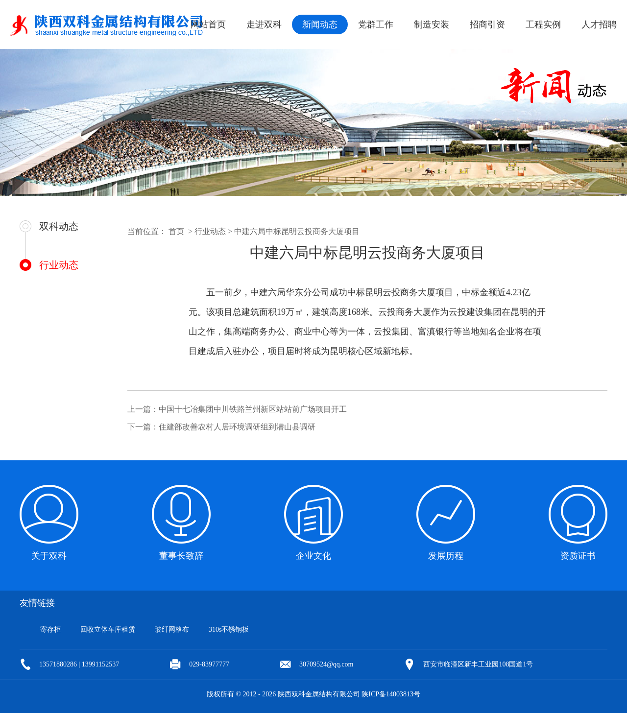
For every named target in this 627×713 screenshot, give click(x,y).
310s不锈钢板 (229, 629)
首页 (176, 231)
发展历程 (445, 556)
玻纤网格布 (172, 629)
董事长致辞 (181, 556)
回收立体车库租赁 (107, 629)
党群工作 (375, 24)
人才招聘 (599, 24)
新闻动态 (320, 24)
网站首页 (208, 24)
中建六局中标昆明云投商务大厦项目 (297, 231)
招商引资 (487, 24)
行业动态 (58, 265)
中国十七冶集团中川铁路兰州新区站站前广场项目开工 (253, 409)
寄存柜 (50, 629)
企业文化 (313, 556)
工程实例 (543, 24)
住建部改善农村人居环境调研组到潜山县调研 (237, 427)
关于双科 (49, 556)
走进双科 (264, 24)
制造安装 (431, 24)
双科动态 (58, 226)
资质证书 (578, 556)
